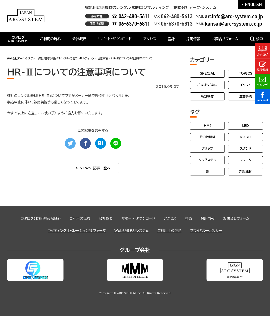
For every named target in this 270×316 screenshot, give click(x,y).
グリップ (207, 148)
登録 (171, 39)
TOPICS (245, 73)
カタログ (18, 39)
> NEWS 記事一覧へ (93, 168)
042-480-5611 (134, 16)
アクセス (149, 39)
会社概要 (79, 39)
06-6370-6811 (134, 23)
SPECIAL (207, 73)
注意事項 (245, 96)
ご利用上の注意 (169, 230)
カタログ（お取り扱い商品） (41, 218)
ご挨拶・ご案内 (207, 85)
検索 (256, 38)
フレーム (245, 160)
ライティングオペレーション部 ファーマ (77, 230)
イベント (245, 85)
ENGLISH (252, 4)
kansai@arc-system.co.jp (233, 23)
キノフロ (245, 137)
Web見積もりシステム (131, 230)
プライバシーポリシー (206, 230)
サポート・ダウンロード (115, 39)
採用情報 (193, 39)
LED (245, 125)
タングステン (207, 160)
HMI (207, 125)
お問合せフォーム (225, 39)
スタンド (245, 148)
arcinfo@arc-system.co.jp (234, 16)
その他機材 (207, 137)
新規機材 (207, 96)
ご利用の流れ (50, 39)
